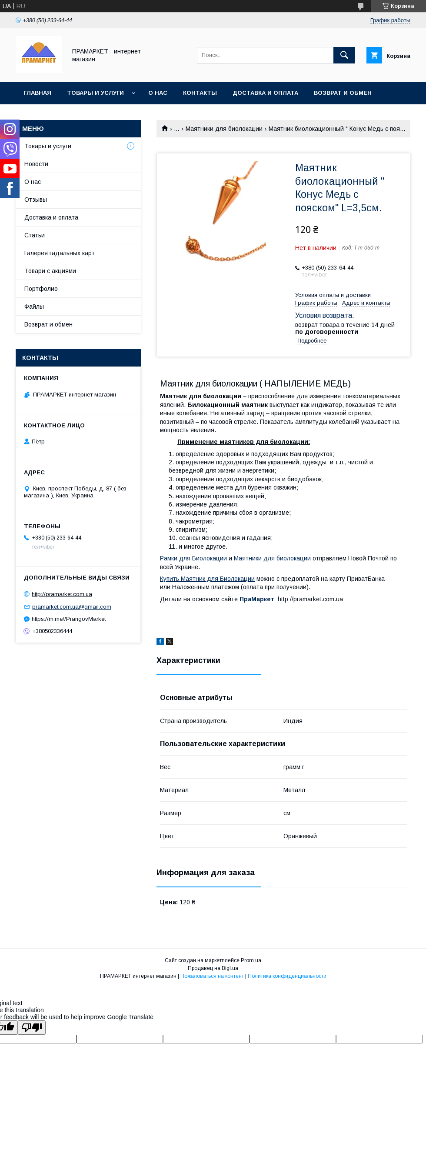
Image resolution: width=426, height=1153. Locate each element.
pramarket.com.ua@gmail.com (71, 606)
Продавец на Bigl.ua (213, 968)
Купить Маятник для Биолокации (207, 578)
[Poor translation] (32, 1027)
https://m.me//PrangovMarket (69, 619)
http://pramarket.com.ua (62, 594)
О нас (157, 93)
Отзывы (35, 199)
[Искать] (344, 55)
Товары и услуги (95, 93)
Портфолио (41, 288)
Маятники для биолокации (224, 128)
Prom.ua (251, 960)
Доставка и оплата (265, 93)
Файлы (34, 306)
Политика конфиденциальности (287, 976)
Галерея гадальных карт (59, 253)
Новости (36, 163)
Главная (37, 93)
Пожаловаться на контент (212, 976)
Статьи (34, 235)
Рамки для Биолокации (193, 558)
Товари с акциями (50, 270)
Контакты (200, 93)
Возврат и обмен (343, 93)
